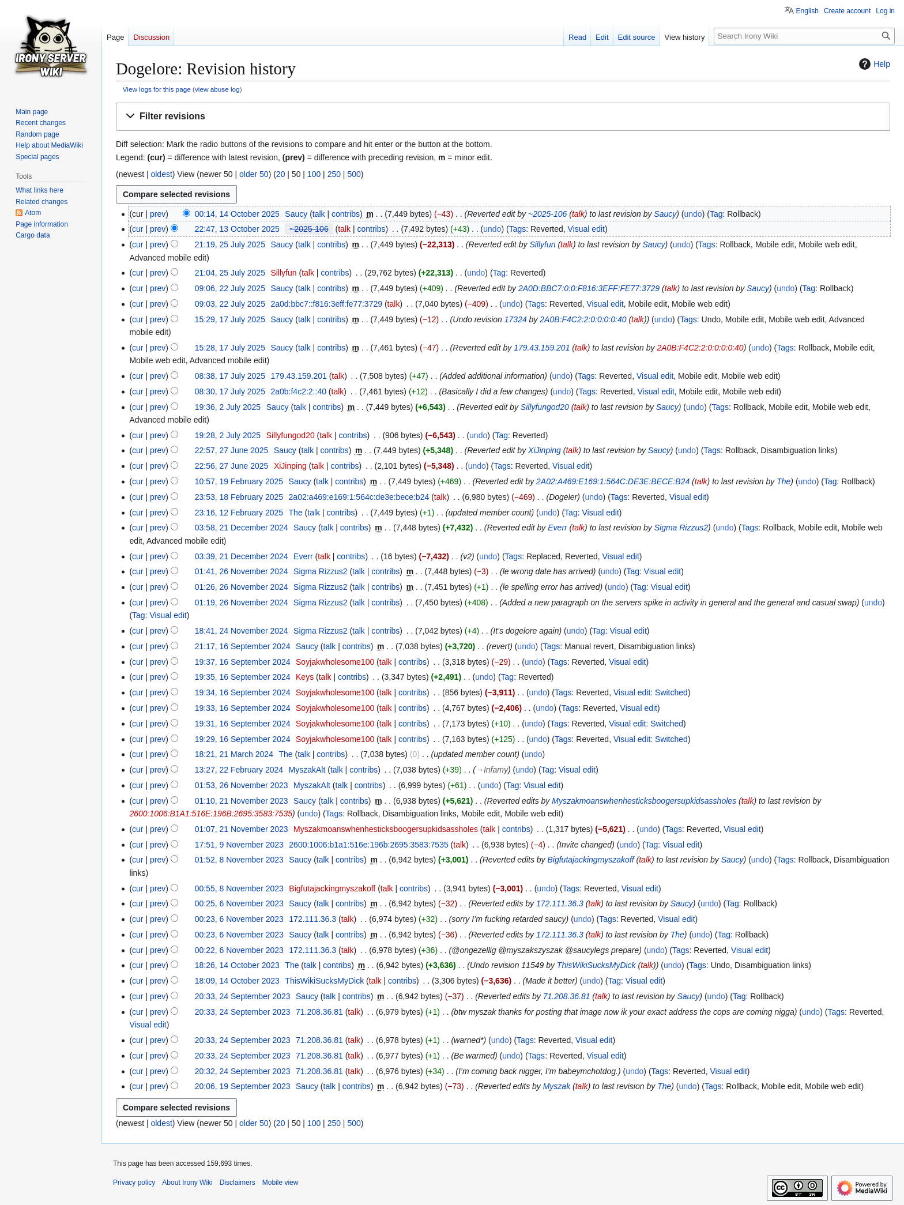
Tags (517, 229)
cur (137, 229)
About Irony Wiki (187, 1182)
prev (157, 214)
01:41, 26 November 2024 (241, 571)
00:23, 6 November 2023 (239, 919)
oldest (161, 174)
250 (334, 174)
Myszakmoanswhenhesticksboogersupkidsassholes (644, 800)
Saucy (665, 214)
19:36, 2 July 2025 (228, 407)
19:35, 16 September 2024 (243, 676)
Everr (557, 527)
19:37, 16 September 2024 (243, 661)
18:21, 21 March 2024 (234, 754)
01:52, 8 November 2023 (239, 859)
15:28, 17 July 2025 (230, 347)
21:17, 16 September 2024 (243, 646)
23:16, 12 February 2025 (239, 512)
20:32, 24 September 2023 (243, 1071)
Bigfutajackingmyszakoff (590, 859)
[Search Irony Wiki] (804, 36)
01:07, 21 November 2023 (241, 829)
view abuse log (217, 89)
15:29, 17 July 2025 (230, 319)
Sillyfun (542, 244)
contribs (346, 214)
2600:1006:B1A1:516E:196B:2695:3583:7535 (210, 813)
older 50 (254, 174)
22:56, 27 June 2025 (232, 465)
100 (314, 174)
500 (353, 174)
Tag (716, 214)
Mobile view (280, 1182)
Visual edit (586, 229)
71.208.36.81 (566, 996)
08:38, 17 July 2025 (230, 376)
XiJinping (544, 450)
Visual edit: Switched (650, 692)
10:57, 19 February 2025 (239, 481)
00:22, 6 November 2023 (239, 950)
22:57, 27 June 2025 (232, 450)
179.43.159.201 (542, 347)
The (783, 481)
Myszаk (556, 1086)
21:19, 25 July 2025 (230, 244)
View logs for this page (157, 89)
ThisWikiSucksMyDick (596, 965)
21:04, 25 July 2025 (230, 272)
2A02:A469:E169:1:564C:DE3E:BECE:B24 (613, 481)
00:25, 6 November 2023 (239, 903)
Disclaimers (237, 1182)
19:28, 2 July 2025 (228, 435)
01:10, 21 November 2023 (241, 800)
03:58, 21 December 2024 (241, 527)
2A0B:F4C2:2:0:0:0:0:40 (583, 319)
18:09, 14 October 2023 (237, 980)
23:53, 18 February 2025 (239, 497)
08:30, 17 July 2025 (230, 391)
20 (280, 174)
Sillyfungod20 (545, 407)
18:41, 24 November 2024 (241, 630)
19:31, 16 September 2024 (243, 723)
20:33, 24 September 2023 (243, 996)
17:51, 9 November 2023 (239, 844)
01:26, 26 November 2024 (241, 587)
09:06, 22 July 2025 (230, 288)
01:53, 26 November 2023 (241, 785)
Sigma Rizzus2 (681, 527)
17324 (515, 319)
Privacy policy (134, 1182)
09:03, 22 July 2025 (230, 303)
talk (318, 214)
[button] (503, 117)
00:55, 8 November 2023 (239, 888)
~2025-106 (547, 214)
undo (693, 214)
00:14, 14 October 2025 (237, 214)
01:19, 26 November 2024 (241, 602)
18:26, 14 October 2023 (237, 965)
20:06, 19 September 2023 (243, 1086)
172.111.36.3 (559, 903)
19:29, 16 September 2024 (243, 739)
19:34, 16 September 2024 (243, 692)
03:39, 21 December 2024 (241, 556)
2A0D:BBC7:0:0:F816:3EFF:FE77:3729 (589, 288)
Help (873, 64)
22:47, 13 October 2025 (237, 229)
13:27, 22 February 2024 (239, 769)
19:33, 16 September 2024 (243, 708)
